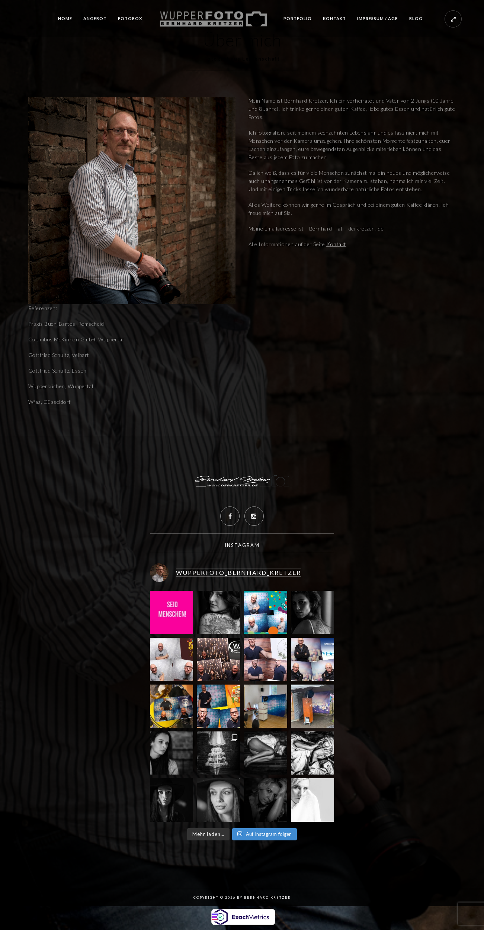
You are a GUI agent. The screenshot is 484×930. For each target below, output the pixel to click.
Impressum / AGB (377, 18)
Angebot (95, 18)
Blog (416, 18)
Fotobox (130, 18)
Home (65, 18)
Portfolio (297, 18)
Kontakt (334, 18)
